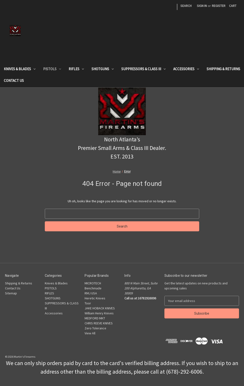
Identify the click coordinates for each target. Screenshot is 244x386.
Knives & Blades (20, 69)
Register (218, 6)
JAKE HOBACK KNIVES (100, 308)
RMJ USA (91, 293)
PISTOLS (52, 69)
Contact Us (14, 80)
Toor (88, 303)
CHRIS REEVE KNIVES (99, 323)
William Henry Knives (99, 313)
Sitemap (11, 293)
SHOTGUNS (103, 69)
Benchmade (93, 288)
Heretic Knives (95, 298)
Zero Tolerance (95, 328)
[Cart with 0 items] (232, 6)
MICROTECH (93, 283)
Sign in (202, 6)
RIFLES (76, 69)
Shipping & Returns (223, 69)
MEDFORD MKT (95, 318)
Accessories (186, 69)
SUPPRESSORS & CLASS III (143, 69)
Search (186, 6)
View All (90, 333)
